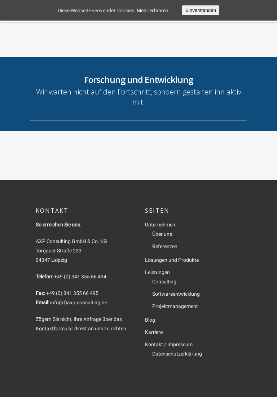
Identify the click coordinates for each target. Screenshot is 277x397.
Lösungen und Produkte (172, 260)
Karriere (154, 332)
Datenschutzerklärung (177, 354)
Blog (150, 320)
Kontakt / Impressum (169, 344)
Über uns (162, 234)
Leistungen (157, 272)
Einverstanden (200, 10)
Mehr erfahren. (153, 10)
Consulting (164, 281)
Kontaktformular (54, 328)
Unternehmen (160, 225)
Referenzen (164, 246)
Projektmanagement (175, 306)
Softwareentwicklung (176, 294)
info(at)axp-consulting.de (78, 302)
